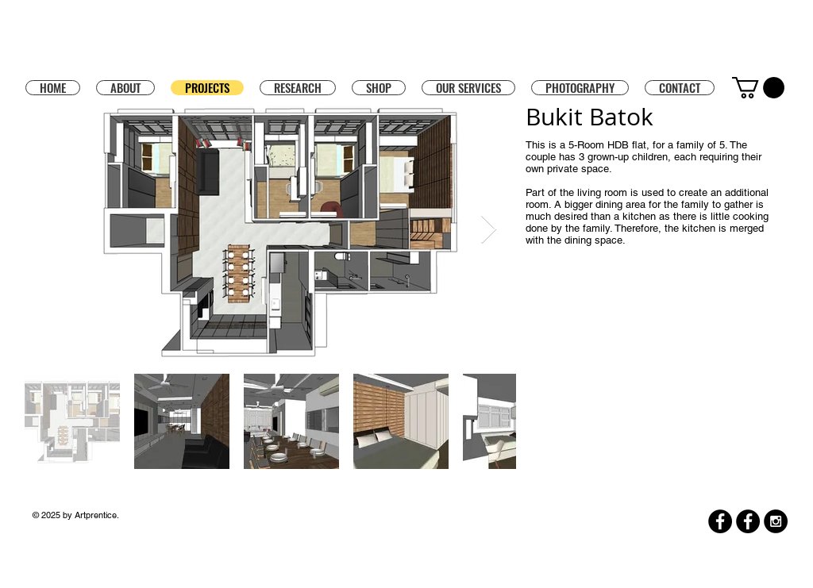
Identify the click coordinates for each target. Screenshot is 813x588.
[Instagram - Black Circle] (776, 521)
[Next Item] (489, 229)
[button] (379, 87)
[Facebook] (720, 521)
